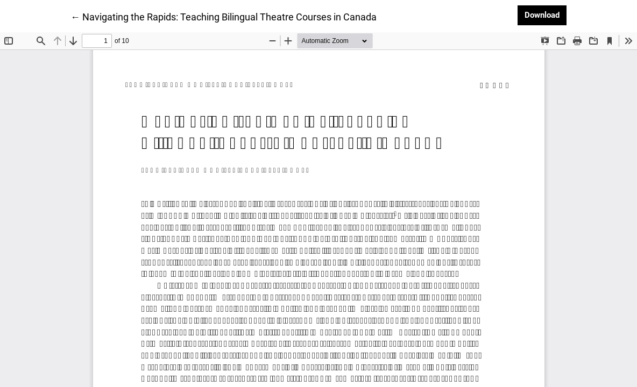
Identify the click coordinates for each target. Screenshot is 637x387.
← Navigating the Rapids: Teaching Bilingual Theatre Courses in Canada (223, 16)
